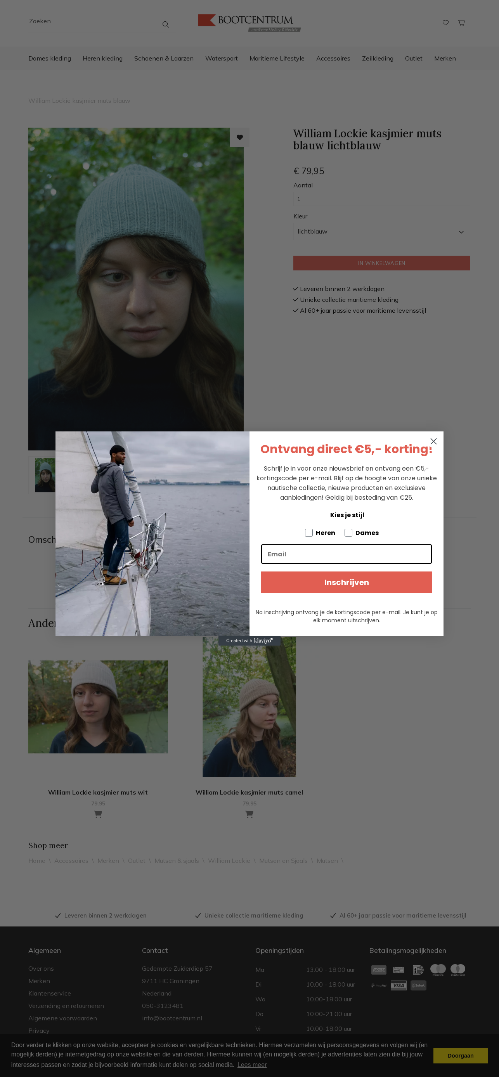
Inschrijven (346, 582)
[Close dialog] (433, 441)
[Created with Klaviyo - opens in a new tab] (249, 641)
